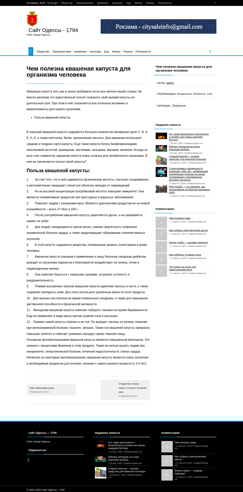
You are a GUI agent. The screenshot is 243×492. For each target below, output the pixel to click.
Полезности (165, 3)
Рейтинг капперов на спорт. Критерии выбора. (184, 148)
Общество (67, 3)
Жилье (138, 3)
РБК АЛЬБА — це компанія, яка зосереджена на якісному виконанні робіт (189, 189)
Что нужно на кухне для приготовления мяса (182, 268)
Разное (150, 3)
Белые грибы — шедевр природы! (188, 242)
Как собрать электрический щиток (188, 230)
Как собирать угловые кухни (185, 254)
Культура (117, 3)
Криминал (102, 3)
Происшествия (84, 3)
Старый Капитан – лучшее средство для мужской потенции (187, 158)
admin (170, 82)
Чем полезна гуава (179, 218)
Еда (128, 3)
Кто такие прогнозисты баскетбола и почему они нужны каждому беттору (189, 137)
